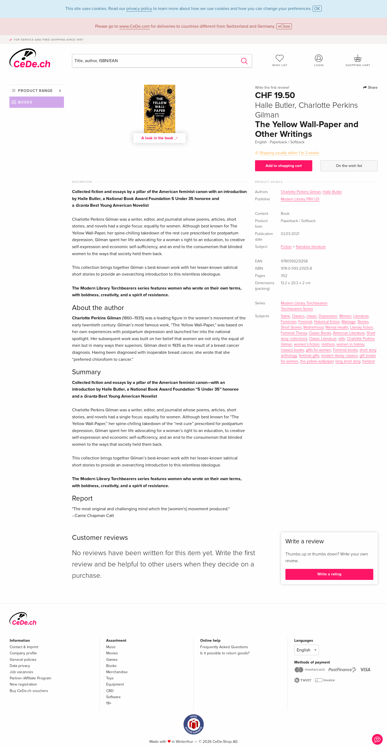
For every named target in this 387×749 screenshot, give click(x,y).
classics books (292, 350)
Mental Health (336, 327)
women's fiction (307, 344)
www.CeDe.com (134, 26)
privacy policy (139, 8)
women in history (350, 344)
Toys (110, 678)
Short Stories (291, 327)
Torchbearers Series (297, 309)
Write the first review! (272, 88)
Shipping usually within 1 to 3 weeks (289, 153)
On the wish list (349, 165)
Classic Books (320, 333)
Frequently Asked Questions (224, 647)
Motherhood (313, 327)
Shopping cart (358, 60)
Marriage (349, 322)
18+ (109, 703)
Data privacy (20, 666)
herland (368, 361)
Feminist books (345, 350)
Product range (35, 90)
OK (317, 8)
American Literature (349, 333)
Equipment (115, 684)
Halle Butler (332, 192)
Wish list (279, 60)
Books (25, 102)
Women (345, 316)
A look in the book (159, 137)
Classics (298, 316)
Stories (362, 322)
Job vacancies (21, 672)
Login (319, 60)
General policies (23, 659)
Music (111, 647)
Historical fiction (327, 322)
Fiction (286, 247)
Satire (285, 316)
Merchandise (117, 672)
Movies (112, 653)
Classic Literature (322, 339)
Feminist (305, 322)
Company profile (23, 653)
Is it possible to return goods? (224, 653)
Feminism (288, 322)
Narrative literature (311, 247)
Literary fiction (361, 327)
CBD (110, 691)
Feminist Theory (294, 333)
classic (311, 316)
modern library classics (339, 356)
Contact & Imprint (24, 647)
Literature (361, 316)
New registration (23, 684)
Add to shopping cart (284, 165)
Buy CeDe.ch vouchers (29, 691)
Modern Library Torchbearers (304, 303)
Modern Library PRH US (300, 199)
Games (112, 659)
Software (113, 697)
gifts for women (318, 350)
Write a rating (329, 574)
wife (341, 339)
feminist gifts (309, 356)
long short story (347, 361)
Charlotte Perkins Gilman (301, 192)
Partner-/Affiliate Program (30, 678)
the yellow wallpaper (317, 361)
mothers (328, 344)
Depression (328, 316)
